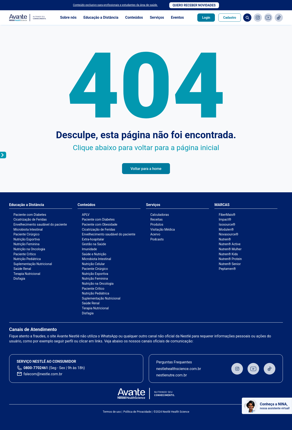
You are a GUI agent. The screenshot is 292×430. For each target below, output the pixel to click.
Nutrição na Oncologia (29, 249)
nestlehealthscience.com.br (178, 369)
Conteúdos (134, 17)
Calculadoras (159, 214)
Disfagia (19, 278)
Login (206, 17)
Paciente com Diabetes (29, 214)
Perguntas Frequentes (174, 362)
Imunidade (89, 249)
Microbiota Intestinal (28, 229)
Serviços (157, 17)
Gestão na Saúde (94, 244)
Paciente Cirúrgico (26, 234)
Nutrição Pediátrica (27, 259)
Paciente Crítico (24, 254)
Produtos (156, 224)
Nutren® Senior (230, 264)
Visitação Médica (162, 229)
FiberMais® (227, 214)
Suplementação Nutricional (32, 264)
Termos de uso (112, 411)
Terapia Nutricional (26, 274)
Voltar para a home (145, 169)
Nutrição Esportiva (26, 239)
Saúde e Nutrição (94, 254)
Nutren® (225, 239)
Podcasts (157, 239)
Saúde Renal (22, 269)
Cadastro (229, 17)
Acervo (155, 234)
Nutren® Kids (228, 254)
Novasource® (228, 234)
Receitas (156, 219)
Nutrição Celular (93, 264)
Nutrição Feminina (26, 244)
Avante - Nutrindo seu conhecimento (28, 17)
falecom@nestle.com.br (42, 374)
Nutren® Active (229, 244)
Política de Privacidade (137, 411)
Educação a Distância (100, 17)
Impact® (225, 219)
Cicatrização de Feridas (30, 219)
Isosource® (227, 224)
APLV (85, 214)
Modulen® (226, 229)
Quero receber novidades (194, 5)
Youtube (268, 17)
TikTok (279, 17)
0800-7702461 (35, 368)
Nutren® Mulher (230, 249)
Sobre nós (68, 17)
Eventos (177, 17)
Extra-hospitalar (93, 239)
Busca (247, 17)
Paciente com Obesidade (99, 224)
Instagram (258, 17)
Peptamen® (227, 269)
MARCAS (221, 205)
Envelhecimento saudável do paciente (40, 224)
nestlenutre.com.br (171, 375)
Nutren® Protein (230, 259)
